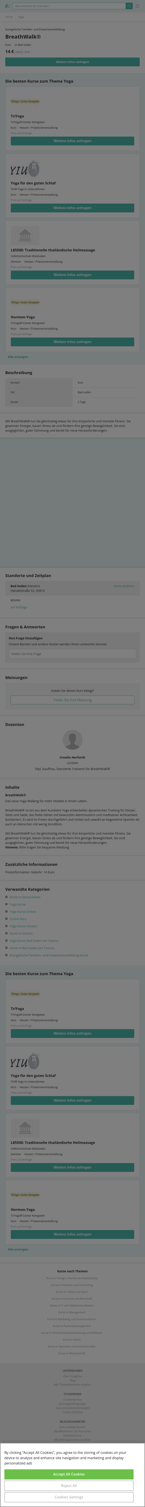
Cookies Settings (69, 1497)
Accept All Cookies (69, 1474)
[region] (72, 1475)
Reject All (69, 1485)
